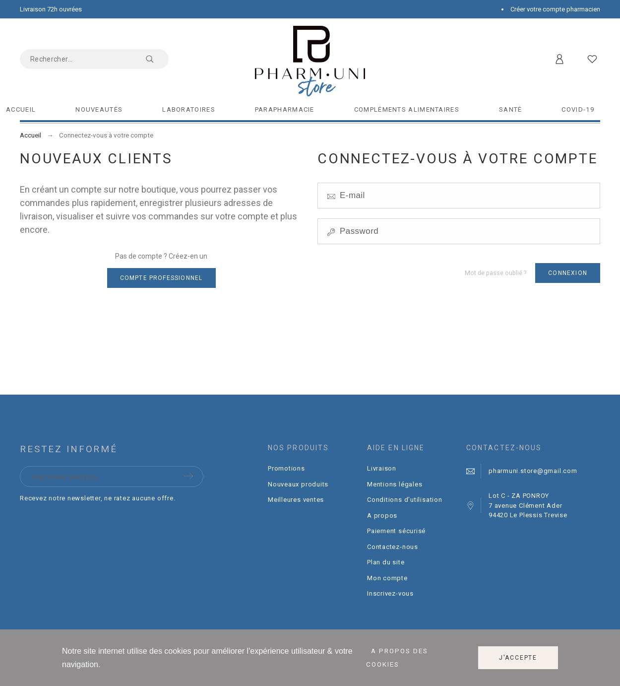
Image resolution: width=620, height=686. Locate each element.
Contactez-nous (392, 546)
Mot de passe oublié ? (495, 273)
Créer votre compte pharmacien (555, 9)
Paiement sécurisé (396, 531)
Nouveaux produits (298, 484)
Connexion (567, 273)
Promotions (286, 468)
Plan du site (385, 562)
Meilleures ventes (296, 499)
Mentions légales (394, 484)
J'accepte (518, 657)
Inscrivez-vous (390, 593)
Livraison (381, 468)
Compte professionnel (161, 277)
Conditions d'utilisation (404, 499)
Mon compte (387, 578)
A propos (382, 515)
